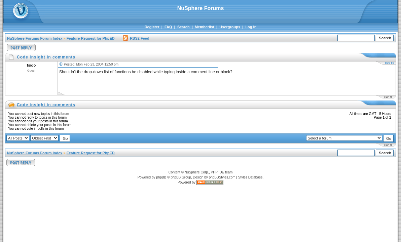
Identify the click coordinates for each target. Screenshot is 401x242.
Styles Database (250, 177)
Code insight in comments (46, 105)
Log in (250, 27)
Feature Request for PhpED (91, 38)
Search (183, 27)
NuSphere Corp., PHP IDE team (209, 172)
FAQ (168, 27)
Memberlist (204, 27)
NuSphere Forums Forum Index (34, 38)
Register (152, 27)
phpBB (161, 177)
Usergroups (229, 27)
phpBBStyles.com (222, 177)
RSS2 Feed (136, 38)
